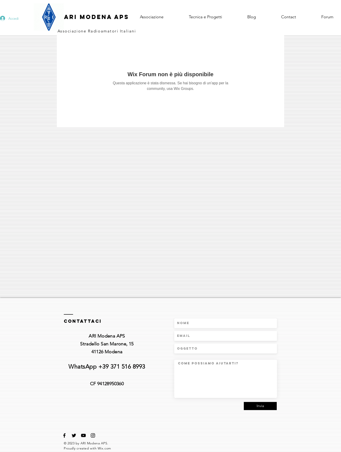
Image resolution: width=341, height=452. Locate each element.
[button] (214, 17)
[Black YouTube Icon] (83, 435)
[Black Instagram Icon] (93, 435)
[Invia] (260, 406)
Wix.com (104, 448)
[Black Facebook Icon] (64, 435)
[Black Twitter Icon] (74, 435)
